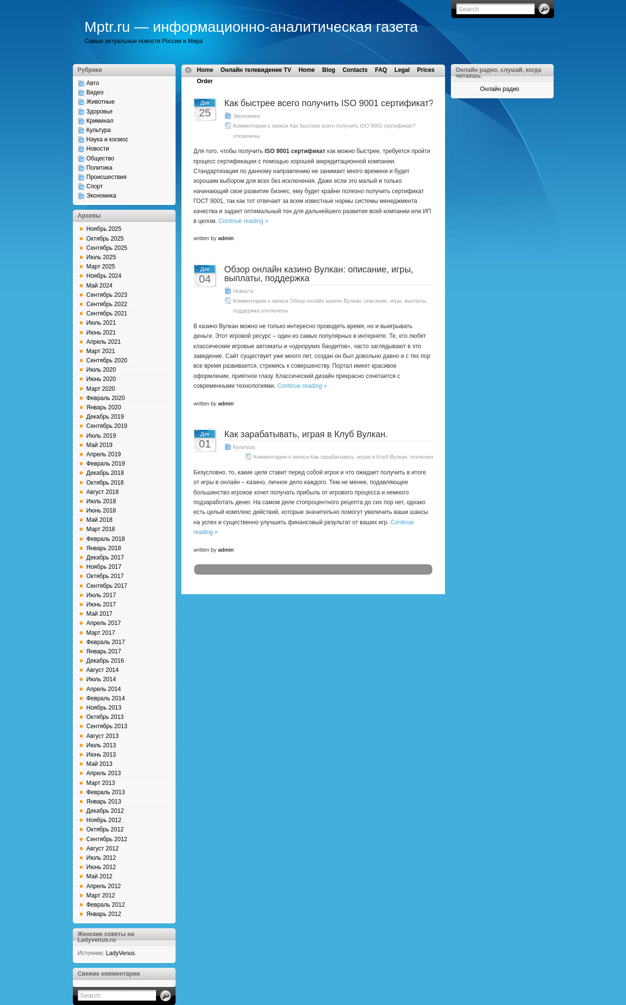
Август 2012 (103, 848)
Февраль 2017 (106, 642)
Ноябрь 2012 (104, 820)
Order (205, 81)
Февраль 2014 (106, 698)
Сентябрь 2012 (107, 839)
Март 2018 (101, 529)
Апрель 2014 (104, 689)
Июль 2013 (101, 745)
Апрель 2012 (104, 886)
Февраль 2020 (106, 398)
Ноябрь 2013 (104, 707)
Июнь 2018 (101, 510)
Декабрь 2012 (105, 810)
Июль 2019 (101, 435)
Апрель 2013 (104, 773)
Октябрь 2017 (105, 576)
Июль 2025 (101, 257)
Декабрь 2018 (105, 472)
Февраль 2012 (106, 904)
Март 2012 (101, 895)
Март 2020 (101, 388)
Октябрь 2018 (105, 482)
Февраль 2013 (106, 792)
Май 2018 (100, 519)
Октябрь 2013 (105, 717)
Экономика (101, 195)
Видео (95, 92)
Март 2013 (101, 783)
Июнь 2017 (101, 604)
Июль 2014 (101, 679)
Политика (99, 167)
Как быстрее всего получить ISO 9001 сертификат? (329, 103)
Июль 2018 (101, 501)
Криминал (100, 120)
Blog (328, 70)
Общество (100, 158)
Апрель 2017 (104, 623)
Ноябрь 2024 (104, 275)
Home (205, 70)
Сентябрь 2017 (107, 585)
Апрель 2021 (104, 341)
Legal (401, 70)
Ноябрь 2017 (104, 566)
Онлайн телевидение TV (256, 70)
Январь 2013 (104, 801)
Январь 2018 (104, 548)
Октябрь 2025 (105, 238)
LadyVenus (120, 953)
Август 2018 (103, 492)
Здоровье (100, 111)
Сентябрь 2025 (107, 248)
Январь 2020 (104, 407)
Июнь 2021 (101, 332)
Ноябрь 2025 (104, 228)
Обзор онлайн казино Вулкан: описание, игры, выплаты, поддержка (318, 274)
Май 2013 (100, 763)
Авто (93, 83)
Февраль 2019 (106, 463)
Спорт (95, 186)
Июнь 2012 (101, 867)
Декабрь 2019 (105, 416)
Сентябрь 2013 (107, 726)
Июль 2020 (101, 369)
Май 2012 (100, 876)
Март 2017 (101, 632)
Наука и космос (108, 139)
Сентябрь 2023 (107, 294)
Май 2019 (100, 445)
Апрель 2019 (104, 454)
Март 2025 (101, 266)
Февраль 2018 (106, 539)
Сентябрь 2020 (107, 360)
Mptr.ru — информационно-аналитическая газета (251, 27)
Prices (426, 70)
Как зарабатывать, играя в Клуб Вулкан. (306, 434)
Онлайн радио (499, 89)
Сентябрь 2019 (107, 426)
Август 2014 (103, 670)
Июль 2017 (101, 595)
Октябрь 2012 (105, 829)
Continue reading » (243, 221)
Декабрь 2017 (105, 557)
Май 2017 (100, 613)
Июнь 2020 (101, 379)
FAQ (381, 70)
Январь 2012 (104, 914)
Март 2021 (101, 351)
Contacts (354, 70)
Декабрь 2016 (105, 660)
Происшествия (107, 177)
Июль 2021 (101, 322)
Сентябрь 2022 (107, 304)
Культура (99, 130)
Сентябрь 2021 (107, 313)
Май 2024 (100, 285)
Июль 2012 (101, 857)
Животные (101, 101)
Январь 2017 (104, 651)
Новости (98, 148)
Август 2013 (103, 736)
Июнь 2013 (101, 754)
